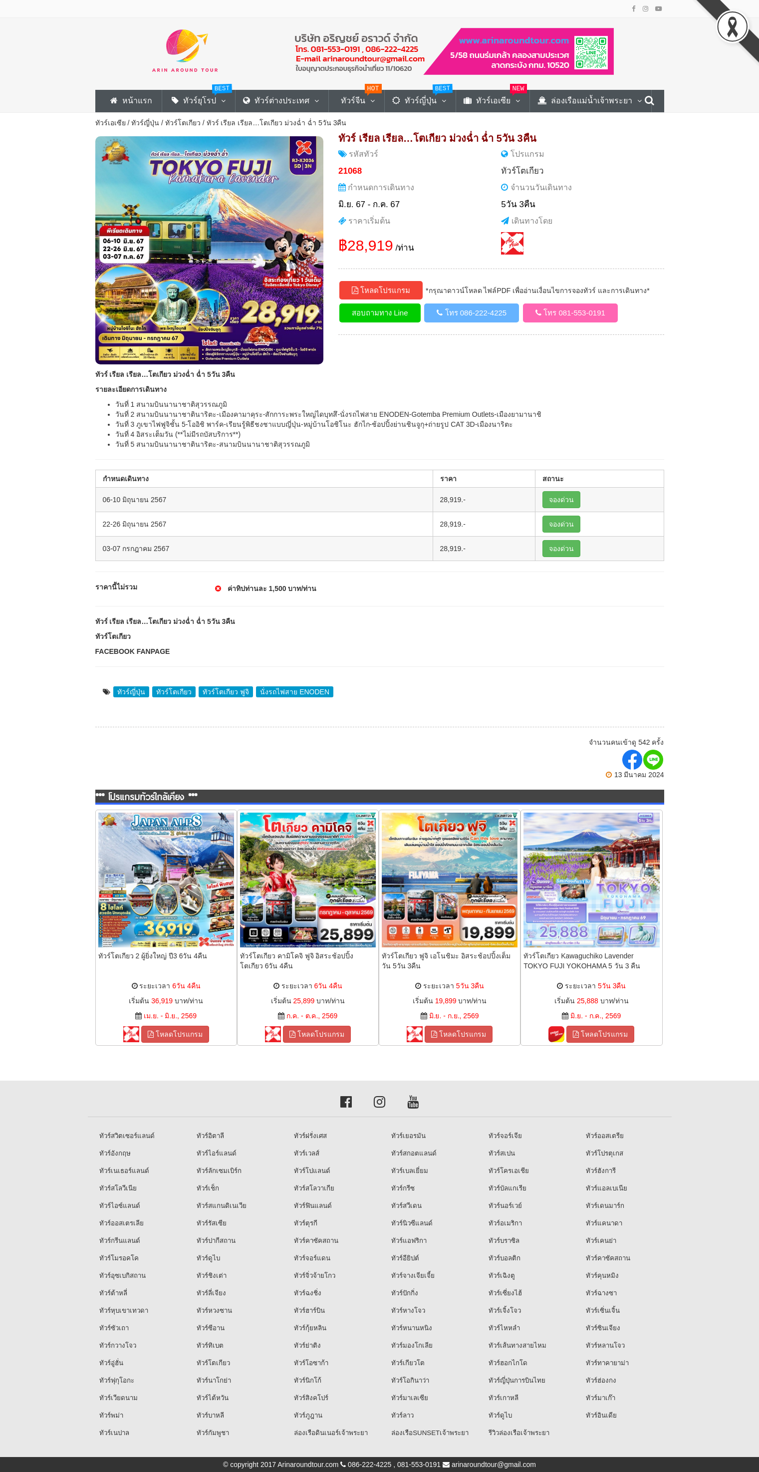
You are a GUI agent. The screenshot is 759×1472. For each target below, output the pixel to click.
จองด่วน (561, 500)
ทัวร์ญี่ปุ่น (145, 123)
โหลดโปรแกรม (381, 290)
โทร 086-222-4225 (471, 312)
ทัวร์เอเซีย (110, 123)
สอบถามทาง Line (380, 312)
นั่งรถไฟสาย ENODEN (294, 692)
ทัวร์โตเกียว (183, 123)
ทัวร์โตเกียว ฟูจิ (226, 692)
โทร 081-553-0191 (570, 312)
